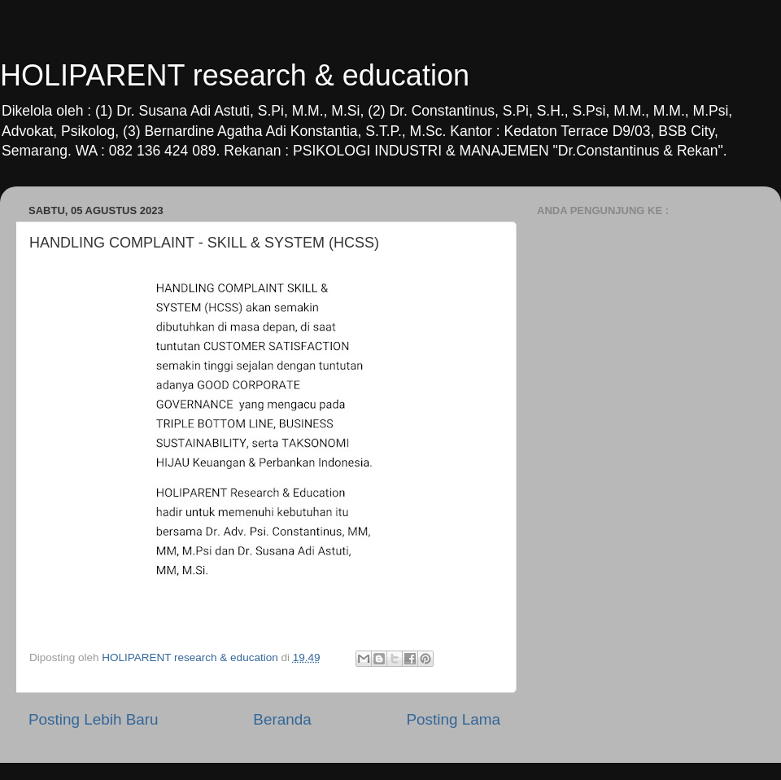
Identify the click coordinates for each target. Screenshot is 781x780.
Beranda (282, 719)
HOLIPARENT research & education (234, 75)
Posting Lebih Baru (93, 719)
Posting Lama (453, 719)
